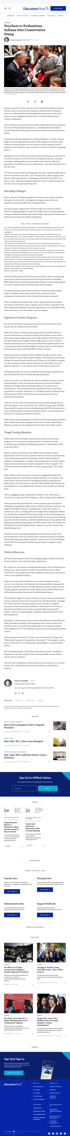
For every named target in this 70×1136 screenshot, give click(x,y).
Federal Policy (30, 700)
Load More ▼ (35, 1047)
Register (8, 846)
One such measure (11, 208)
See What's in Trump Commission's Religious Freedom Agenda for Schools (16, 969)
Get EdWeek (37, 1104)
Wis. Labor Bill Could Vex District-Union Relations (25, 756)
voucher (7, 326)
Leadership (11, 15)
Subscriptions (37, 1108)
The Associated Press (43, 982)
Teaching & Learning (38, 15)
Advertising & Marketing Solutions (56, 1111)
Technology (51, 15)
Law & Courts (8, 738)
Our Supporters (37, 1096)
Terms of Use (7, 1133)
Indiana (40, 700)
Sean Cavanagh (16, 40)
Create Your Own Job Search (35, 927)
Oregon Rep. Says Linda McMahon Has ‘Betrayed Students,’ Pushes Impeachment (47, 1021)
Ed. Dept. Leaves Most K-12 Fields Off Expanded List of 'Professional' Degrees (15, 1020)
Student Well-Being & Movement (15, 752)
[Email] (24, 788)
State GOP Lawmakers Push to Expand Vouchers (24, 726)
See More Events (35, 860)
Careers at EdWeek (38, 1099)
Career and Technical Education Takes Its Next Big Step (33, 827)
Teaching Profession (11, 817)
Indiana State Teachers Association (17, 522)
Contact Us (53, 1083)
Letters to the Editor (55, 1086)
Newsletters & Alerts (39, 1111)
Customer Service (55, 1093)
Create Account (13, 1073)
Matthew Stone (8, 1033)
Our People (36, 1093)
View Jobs (12, 891)
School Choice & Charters (13, 722)
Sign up (48, 788)
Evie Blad (7, 984)
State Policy (18, 700)
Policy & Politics (23, 15)
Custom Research (55, 1126)
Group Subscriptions (39, 1114)
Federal (7, 22)
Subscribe (58, 8)
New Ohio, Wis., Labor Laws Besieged (23, 741)
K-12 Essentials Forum (11, 819)
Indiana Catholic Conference (46, 480)
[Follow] (32, 681)
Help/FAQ (52, 1089)
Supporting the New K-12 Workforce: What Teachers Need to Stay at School (11, 827)
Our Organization (38, 1086)
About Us (36, 1083)
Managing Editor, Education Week (25, 684)
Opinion (60, 15)
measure (17, 290)
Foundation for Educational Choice (31, 444)
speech (56, 175)
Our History (36, 1089)
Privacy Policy (16, 1133)
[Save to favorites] (35, 101)
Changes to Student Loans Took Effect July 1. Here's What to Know (50, 969)
